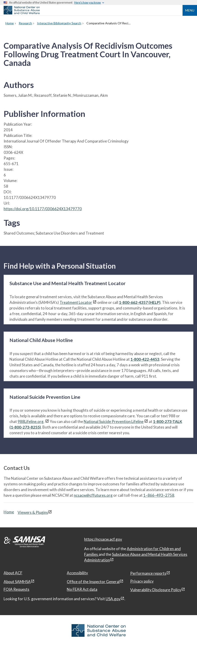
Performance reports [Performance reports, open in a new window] (148, 573)
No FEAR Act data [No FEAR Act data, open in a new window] (82, 589)
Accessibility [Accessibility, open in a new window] (77, 572)
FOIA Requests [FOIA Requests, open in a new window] (16, 589)
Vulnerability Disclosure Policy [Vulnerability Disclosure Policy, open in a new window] (155, 589)
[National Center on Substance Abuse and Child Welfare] (22, 13)
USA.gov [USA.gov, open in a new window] (113, 598)
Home (9, 512)
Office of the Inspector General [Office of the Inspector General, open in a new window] (93, 581)
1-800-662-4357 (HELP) (139, 302)
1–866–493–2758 (158, 495)
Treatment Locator (76, 302)
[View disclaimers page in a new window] (95, 302)
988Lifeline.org (31, 421)
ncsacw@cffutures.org (93, 495)
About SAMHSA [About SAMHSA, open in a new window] (17, 581)
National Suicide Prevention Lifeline (114, 421)
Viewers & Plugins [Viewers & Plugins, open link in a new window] (33, 512)
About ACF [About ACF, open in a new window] (13, 572)
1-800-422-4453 (144, 359)
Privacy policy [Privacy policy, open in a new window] (142, 581)
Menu (189, 10)
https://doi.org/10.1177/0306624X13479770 (43, 208)
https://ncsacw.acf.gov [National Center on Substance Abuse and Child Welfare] (103, 539)
